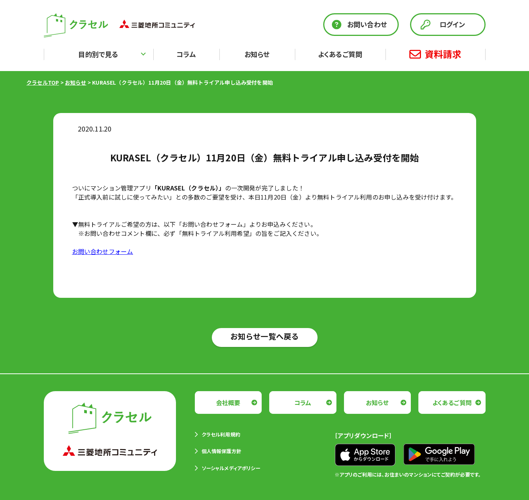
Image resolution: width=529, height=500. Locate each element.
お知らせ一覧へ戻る (264, 336)
